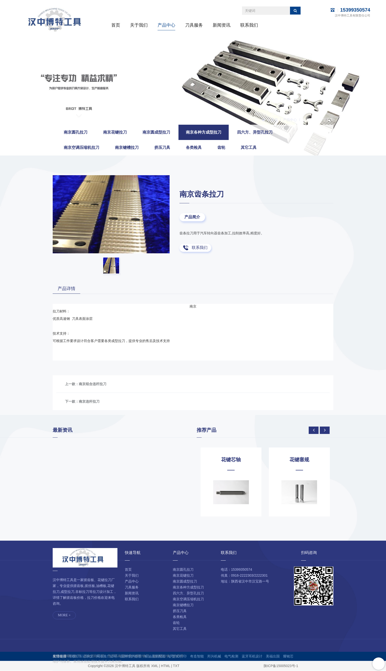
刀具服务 (194, 25)
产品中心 (166, 25)
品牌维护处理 (130, 656)
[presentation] (314, 430)
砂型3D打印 (177, 656)
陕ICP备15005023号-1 (281, 666)
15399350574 (355, 10)
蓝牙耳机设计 (252, 656)
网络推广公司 (106, 656)
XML (154, 666)
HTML (165, 666)
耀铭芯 (288, 656)
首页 (115, 25)
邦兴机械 (214, 656)
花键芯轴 (231, 460)
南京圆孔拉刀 (75, 132)
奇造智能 (197, 656)
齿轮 (221, 147)
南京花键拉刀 (115, 132)
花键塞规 (299, 460)
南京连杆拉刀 (89, 402)
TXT (176, 666)
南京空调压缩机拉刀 (81, 147)
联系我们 (249, 25)
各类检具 (194, 147)
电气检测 (231, 656)
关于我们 (139, 25)
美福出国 (273, 656)
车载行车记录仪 (81, 656)
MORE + (64, 615)
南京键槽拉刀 (127, 147)
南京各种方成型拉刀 (317, 120)
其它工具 (249, 147)
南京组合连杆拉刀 (92, 384)
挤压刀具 (162, 147)
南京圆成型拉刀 (156, 132)
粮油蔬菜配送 (155, 656)
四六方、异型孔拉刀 (255, 132)
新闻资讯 (221, 25)
